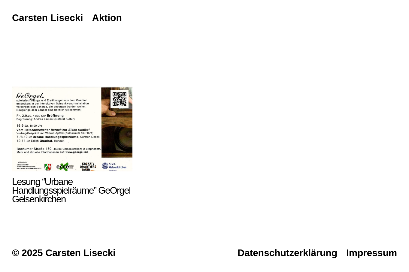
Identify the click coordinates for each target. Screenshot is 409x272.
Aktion (107, 18)
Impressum (371, 252)
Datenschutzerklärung (287, 252)
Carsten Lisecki (47, 18)
